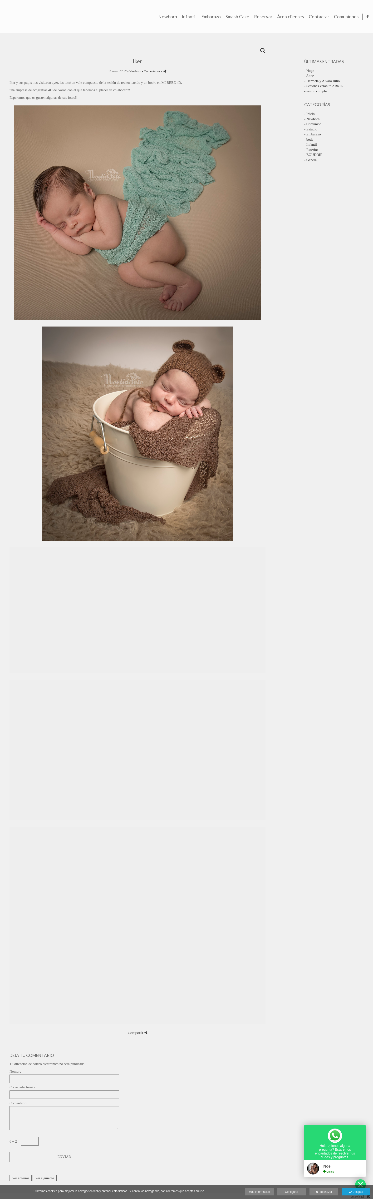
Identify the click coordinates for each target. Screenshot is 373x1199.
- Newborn (312, 119)
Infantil (186, 16)
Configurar (291, 1192)
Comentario (18, 1103)
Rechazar (323, 1192)
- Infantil (310, 144)
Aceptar (356, 1192)
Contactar (316, 16)
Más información (259, 1192)
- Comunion (312, 124)
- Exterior (311, 150)
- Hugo (309, 71)
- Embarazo (312, 134)
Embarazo (208, 16)
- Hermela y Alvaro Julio (322, 81)
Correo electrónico (23, 1087)
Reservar (261, 16)
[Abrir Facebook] (365, 16)
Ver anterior (20, 1178)
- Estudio (310, 129)
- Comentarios (151, 71)
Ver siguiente (44, 1178)
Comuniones (344, 16)
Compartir (137, 1033)
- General (311, 160)
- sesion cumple (315, 91)
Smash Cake (235, 16)
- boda (308, 139)
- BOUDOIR (313, 155)
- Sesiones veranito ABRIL (323, 86)
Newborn (165, 16)
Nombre (15, 1071)
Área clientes (288, 16)
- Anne (309, 76)
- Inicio (309, 114)
